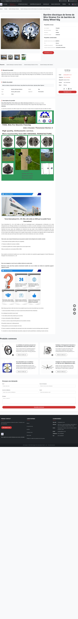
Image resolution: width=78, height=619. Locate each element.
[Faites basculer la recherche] (69, 4)
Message (4, 396)
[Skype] (74, 309)
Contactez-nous (29, 433)
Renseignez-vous (67, 91)
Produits (12, 4)
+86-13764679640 (67, 77)
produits (28, 430)
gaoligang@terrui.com (68, 74)
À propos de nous (22, 4)
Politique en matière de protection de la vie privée (36, 439)
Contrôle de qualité (35, 4)
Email (41, 390)
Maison (1, 8)
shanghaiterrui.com (61, 423)
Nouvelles (46, 4)
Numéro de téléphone (6, 390)
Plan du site (29, 436)
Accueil (5, 4)
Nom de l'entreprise (43, 383)
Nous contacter (55, 4)
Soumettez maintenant (39, 408)
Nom (3, 383)
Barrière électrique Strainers (14, 8)
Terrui (64, 4)
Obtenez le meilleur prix (22, 354)
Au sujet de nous (30, 427)
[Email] (74, 305)
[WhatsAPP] (74, 313)
